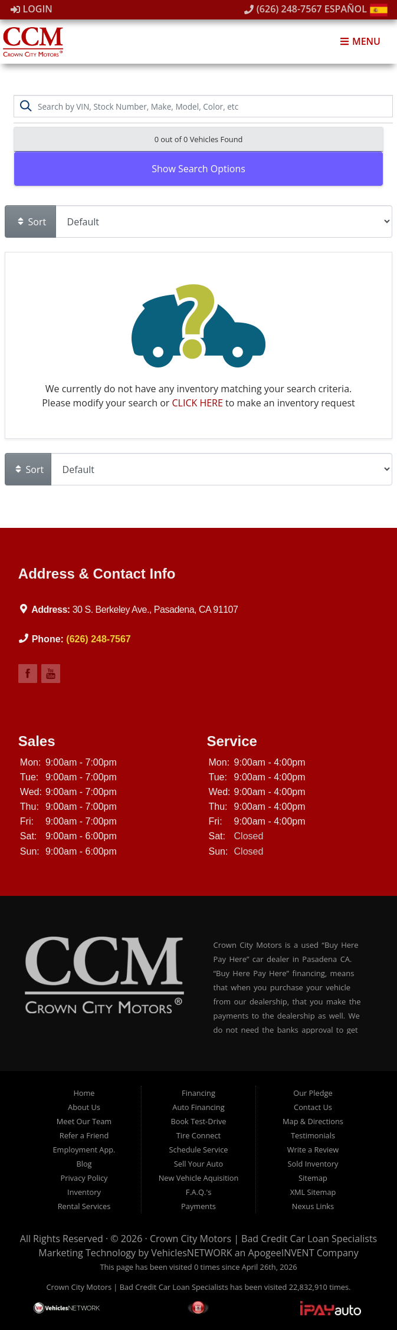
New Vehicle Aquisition (199, 1178)
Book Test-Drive (198, 1121)
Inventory (84, 1192)
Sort (31, 221)
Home (83, 1093)
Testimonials (313, 1135)
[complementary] (311, 1265)
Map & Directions (313, 1121)
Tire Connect (198, 1135)
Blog (83, 1163)
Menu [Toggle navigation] (360, 41)
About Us (84, 1107)
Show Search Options (198, 168)
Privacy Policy (84, 1178)
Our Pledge (312, 1093)
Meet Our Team (84, 1121)
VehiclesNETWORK (191, 1252)
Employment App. (84, 1149)
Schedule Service (198, 1149)
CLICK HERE (197, 402)
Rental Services (84, 1206)
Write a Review (313, 1149)
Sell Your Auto (198, 1163)
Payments (198, 1206)
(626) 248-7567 (283, 8)
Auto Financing (198, 1107)
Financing (198, 1093)
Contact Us (313, 1107)
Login (32, 8)
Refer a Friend (84, 1135)
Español (356, 8)
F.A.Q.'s (199, 1192)
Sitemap (312, 1178)
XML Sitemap (313, 1192)
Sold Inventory (313, 1163)
